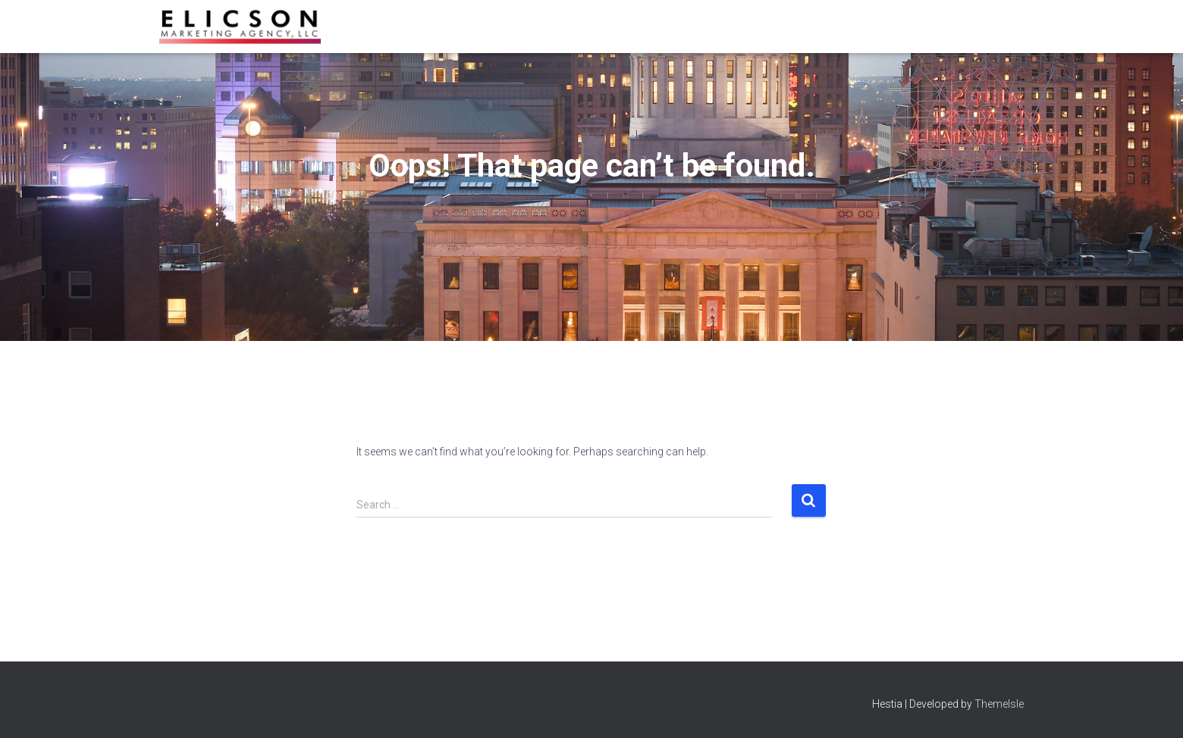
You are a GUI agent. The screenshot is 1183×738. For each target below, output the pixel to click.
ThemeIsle (999, 704)
